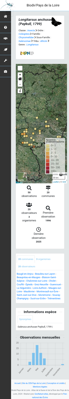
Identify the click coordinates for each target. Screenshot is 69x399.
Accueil (17, 383)
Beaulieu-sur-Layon (45, 273)
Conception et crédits (56, 383)
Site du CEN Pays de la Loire (33, 383)
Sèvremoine (44, 295)
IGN (64, 182)
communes (25, 259)
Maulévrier (29, 291)
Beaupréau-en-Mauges (28, 277)
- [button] (20, 84)
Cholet (52, 280)
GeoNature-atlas (41, 394)
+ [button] (20, 75)
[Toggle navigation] (8, 13)
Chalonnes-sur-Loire (36, 280)
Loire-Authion (40, 288)
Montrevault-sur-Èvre (47, 291)
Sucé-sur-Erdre (38, 298)
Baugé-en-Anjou (25, 273)
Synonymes (25, 319)
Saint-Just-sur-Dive (26, 295)
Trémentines (54, 298)
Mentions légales (40, 387)
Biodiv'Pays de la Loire (43, 5)
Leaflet (56, 182)
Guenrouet (55, 284)
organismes (43, 259)
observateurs (26, 266)
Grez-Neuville (41, 284)
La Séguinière (24, 288)
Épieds (29, 284)
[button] (20, 79)
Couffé (20, 284)
